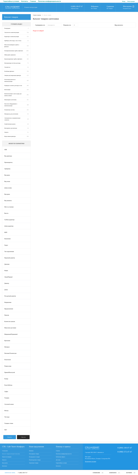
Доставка (55, 1)
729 (28, 71)
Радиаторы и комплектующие (11, 36)
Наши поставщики (6, 456)
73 (28, 63)
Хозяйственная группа (9, 124)
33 (28, 40)
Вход (123, 1)
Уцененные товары (33, 463)
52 (28, 67)
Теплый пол (7, 67)
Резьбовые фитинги (9, 71)
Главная (6, 1)
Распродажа (7, 28)
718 (28, 32)
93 (28, 114)
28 (28, 124)
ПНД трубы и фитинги (10, 54)
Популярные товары (34, 453)
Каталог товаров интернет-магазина (11, 453)
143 (28, 45)
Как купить (5, 463)
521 (28, 54)
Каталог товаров (16, 17)
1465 (27, 50)
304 (28, 136)
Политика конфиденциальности (22, 1)
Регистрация (131, 1)
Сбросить (23, 437)
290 (28, 85)
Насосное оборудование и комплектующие (10, 104)
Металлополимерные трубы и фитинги (11, 45)
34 (28, 128)
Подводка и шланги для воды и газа (13, 85)
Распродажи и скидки (34, 456)
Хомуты (6, 132)
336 (28, 59)
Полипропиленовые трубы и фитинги (13, 50)
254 (28, 89)
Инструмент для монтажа (10, 128)
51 (28, 132)
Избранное (94, 6)
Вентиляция (7, 89)
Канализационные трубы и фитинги (13, 59)
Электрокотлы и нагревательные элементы (12, 119)
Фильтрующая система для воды (12, 63)
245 (28, 109)
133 (28, 36)
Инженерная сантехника (10, 99)
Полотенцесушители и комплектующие (9, 80)
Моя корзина (128, 6)
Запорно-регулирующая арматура (12, 75)
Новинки (31, 450)
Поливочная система (9, 109)
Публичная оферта (43, 1)
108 (28, 104)
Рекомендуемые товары (35, 460)
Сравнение (110, 6)
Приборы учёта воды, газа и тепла (12, 40)
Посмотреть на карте (90, 461)
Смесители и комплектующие (11, 32)
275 (28, 75)
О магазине (5, 450)
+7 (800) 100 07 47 (22, 472)
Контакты (4, 466)
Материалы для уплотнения (11, 114)
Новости (4, 460)
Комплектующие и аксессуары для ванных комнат (12, 94)
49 (28, 119)
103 (28, 80)
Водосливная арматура (10, 136)
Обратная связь (74, 8)
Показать (9, 437)
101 (28, 99)
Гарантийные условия (61, 463)
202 (28, 94)
